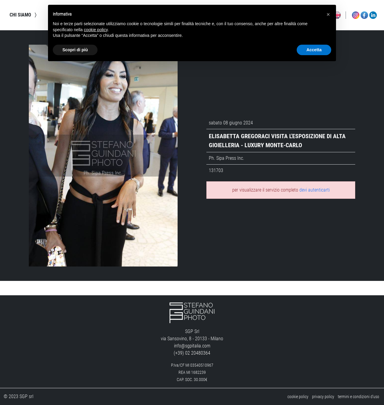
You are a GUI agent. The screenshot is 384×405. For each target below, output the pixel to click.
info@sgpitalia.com (192, 346)
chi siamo (24, 15)
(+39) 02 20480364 (192, 353)
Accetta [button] (314, 49)
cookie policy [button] (96, 29)
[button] (328, 14)
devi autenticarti (314, 190)
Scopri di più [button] (75, 49)
